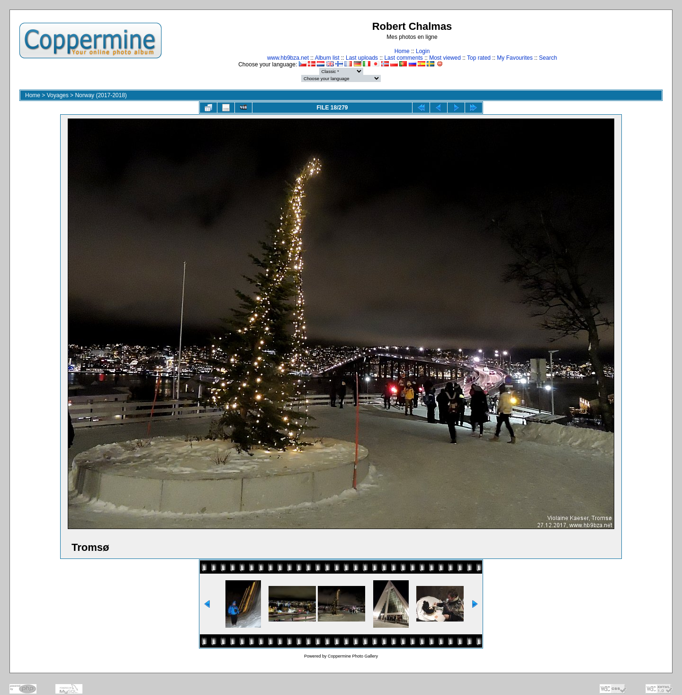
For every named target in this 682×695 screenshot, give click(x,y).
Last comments (403, 58)
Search (548, 58)
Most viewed (445, 58)
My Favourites (514, 58)
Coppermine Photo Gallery (353, 656)
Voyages (58, 95)
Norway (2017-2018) (100, 95)
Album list (327, 58)
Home (402, 51)
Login (423, 51)
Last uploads (362, 58)
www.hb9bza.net (288, 58)
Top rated (479, 58)
